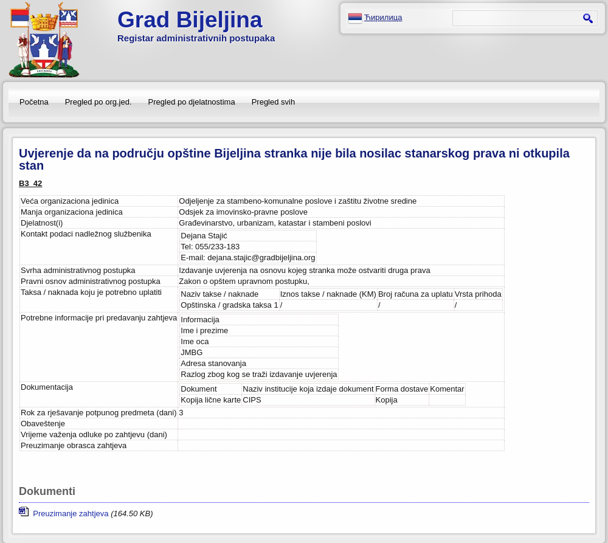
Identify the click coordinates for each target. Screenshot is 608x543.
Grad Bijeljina (190, 19)
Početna (34, 101)
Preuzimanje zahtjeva (64, 513)
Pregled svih (273, 101)
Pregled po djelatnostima (191, 101)
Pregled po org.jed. (98, 101)
